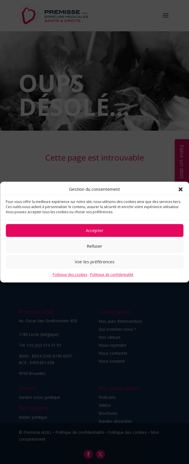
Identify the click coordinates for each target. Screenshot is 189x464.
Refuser (94, 246)
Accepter (94, 230)
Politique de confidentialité (111, 274)
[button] (180, 189)
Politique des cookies (70, 274)
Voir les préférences (95, 262)
